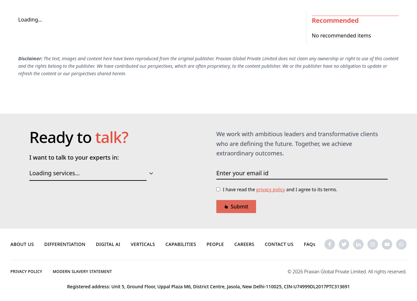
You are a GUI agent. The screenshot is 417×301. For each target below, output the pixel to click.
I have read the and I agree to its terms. (280, 189)
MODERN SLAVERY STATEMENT (82, 271)
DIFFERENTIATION (64, 244)
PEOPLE (215, 244)
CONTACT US (279, 244)
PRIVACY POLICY (26, 271)
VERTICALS (143, 244)
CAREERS (244, 244)
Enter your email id (242, 173)
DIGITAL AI (108, 244)
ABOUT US (22, 244)
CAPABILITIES (180, 244)
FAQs (309, 244)
